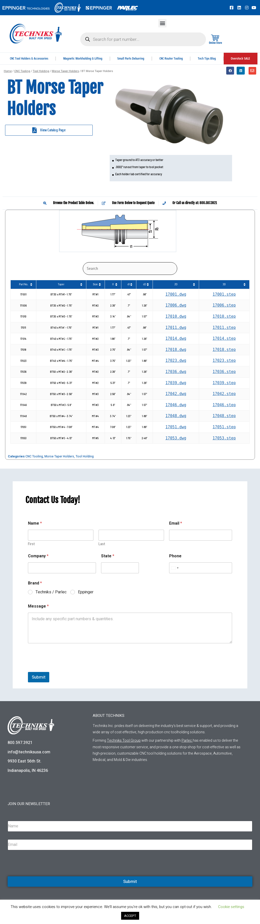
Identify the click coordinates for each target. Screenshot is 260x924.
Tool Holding (41, 71)
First (31, 544)
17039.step (224, 383)
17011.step (224, 327)
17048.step (224, 416)
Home (8, 71)
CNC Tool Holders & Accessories (29, 58)
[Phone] (200, 567)
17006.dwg (175, 305)
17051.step (224, 427)
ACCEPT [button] (130, 915)
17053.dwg (175, 438)
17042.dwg (175, 394)
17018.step (224, 349)
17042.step (224, 394)
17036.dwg (175, 371)
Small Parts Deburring (131, 58)
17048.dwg (175, 416)
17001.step (224, 294)
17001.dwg (175, 294)
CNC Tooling (22, 71)
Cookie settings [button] (231, 907)
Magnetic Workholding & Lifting (83, 58)
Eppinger (85, 592)
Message (38, 606)
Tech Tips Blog (207, 58)
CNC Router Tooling (172, 58)
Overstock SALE (240, 58)
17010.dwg (175, 316)
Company (38, 556)
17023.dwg (175, 360)
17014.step (224, 338)
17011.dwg (175, 327)
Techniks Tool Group (124, 740)
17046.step (224, 405)
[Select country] (174, 567)
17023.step (224, 360)
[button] (162, 23)
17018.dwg (175, 349)
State (107, 556)
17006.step (224, 305)
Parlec (187, 740)
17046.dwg (175, 405)
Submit (38, 677)
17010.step (224, 316)
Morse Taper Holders (65, 71)
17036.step (224, 371)
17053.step (224, 438)
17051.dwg (175, 427)
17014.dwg (175, 338)
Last (102, 544)
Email (175, 523)
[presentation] (66, 669)
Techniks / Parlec (51, 592)
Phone (175, 556)
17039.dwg (175, 383)
